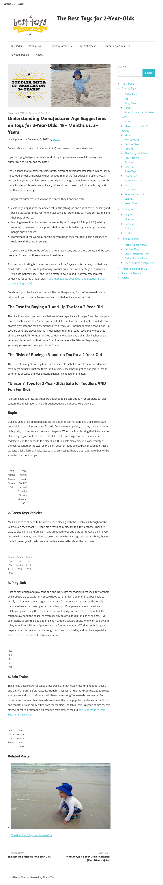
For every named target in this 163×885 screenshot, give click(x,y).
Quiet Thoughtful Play (137, 254)
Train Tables (131, 189)
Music (128, 135)
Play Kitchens (132, 158)
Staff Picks (16, 46)
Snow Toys (130, 171)
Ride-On (129, 167)
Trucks (128, 233)
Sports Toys (131, 176)
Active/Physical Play (136, 258)
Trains (128, 228)
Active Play (131, 94)
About (21, 3)
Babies (128, 215)
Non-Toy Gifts (132, 140)
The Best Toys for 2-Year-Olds (96, 18)
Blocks (128, 108)
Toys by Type (37, 46)
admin (56, 139)
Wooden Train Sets (135, 194)
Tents (128, 185)
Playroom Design (19, 55)
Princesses (131, 224)
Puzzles (129, 162)
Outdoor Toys (132, 144)
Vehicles (129, 199)
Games (128, 121)
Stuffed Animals (133, 180)
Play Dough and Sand (136, 153)
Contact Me (9, 3)
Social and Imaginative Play (140, 263)
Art (126, 99)
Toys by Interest (62, 46)
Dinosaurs (130, 219)
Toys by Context (89, 46)
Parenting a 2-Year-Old (117, 46)
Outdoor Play (132, 249)
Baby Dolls (130, 103)
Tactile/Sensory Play (136, 245)
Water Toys (131, 203)
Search (122, 67)
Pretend (129, 149)
